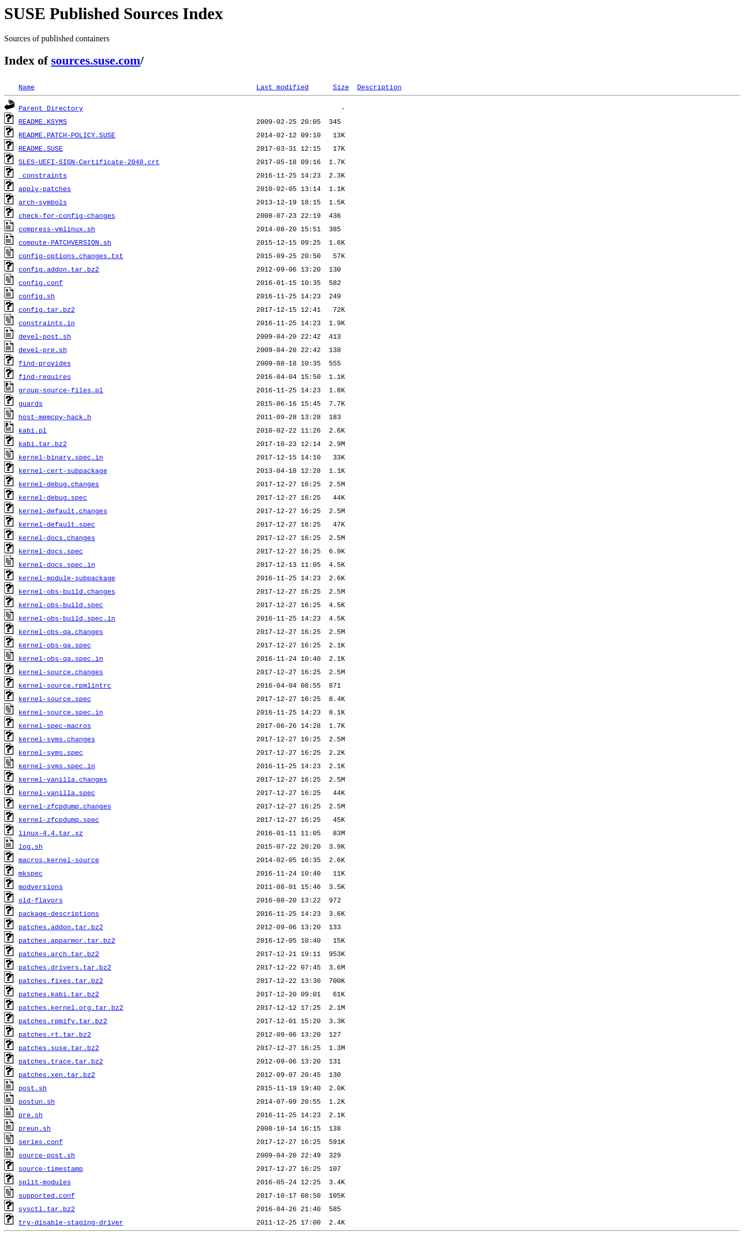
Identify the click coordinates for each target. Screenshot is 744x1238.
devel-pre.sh (43, 349)
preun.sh (35, 1128)
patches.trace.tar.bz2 (61, 1061)
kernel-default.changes (63, 510)
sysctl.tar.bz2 (47, 1208)
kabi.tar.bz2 (43, 443)
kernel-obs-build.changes (67, 591)
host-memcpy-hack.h (55, 416)
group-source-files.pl (61, 389)
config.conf (41, 282)
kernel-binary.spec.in (61, 457)
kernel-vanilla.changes (63, 779)
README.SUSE (41, 148)
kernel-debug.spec (53, 497)
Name (27, 86)
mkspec (31, 873)
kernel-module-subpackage (67, 577)
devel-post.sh (45, 336)
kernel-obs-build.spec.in (67, 618)
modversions (41, 886)
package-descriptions (59, 913)
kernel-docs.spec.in (57, 564)
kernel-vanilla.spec (57, 792)
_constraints (43, 175)
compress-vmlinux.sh (57, 228)
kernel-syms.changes (57, 738)
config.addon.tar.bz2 (59, 269)
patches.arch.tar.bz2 (59, 953)
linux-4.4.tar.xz (51, 832)
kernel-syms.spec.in (57, 765)
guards (31, 403)
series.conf (41, 1141)
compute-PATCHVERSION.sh (65, 242)
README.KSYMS (43, 121)
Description (379, 86)
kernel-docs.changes (57, 537)
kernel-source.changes (61, 671)
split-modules (45, 1181)
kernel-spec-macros (55, 725)
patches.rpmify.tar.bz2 (63, 1020)
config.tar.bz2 (47, 309)
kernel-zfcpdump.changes (65, 806)
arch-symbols (43, 202)
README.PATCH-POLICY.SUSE (67, 134)
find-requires (45, 376)
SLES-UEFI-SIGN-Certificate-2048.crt (89, 161)
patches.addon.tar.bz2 (61, 926)
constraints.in (47, 322)
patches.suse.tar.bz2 (59, 1047)
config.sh (37, 295)
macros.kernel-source (59, 859)
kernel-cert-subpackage (63, 470)
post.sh (33, 1087)
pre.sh (31, 1114)
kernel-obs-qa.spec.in (61, 658)
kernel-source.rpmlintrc (65, 685)
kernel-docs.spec (51, 550)
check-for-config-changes (67, 215)
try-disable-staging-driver (71, 1222)
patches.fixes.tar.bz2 (61, 980)
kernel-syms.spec (51, 752)
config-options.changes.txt (71, 255)
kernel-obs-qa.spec (55, 644)
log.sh (31, 846)
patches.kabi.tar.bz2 (59, 993)
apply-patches (45, 188)
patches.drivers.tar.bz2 (65, 967)
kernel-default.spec (57, 524)
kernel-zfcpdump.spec (59, 819)
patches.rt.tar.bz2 (55, 1034)
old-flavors (41, 899)
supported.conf (47, 1195)
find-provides (45, 363)
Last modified (282, 86)
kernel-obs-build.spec (61, 604)
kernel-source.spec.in (61, 712)
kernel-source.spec (55, 698)
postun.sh (37, 1101)
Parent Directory (51, 108)
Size (341, 86)
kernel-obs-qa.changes (61, 631)
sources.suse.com (96, 60)
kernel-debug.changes (59, 483)
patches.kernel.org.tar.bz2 (71, 1007)
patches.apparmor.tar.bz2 (67, 940)
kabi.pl (33, 430)
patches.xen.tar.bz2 (57, 1074)
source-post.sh (47, 1155)
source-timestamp (51, 1168)
